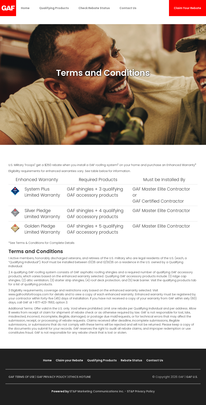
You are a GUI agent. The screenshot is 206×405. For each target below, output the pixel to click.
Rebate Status (131, 360)
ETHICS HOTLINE (79, 377)
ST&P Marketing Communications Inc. (96, 391)
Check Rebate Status (94, 8)
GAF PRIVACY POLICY (51, 377)
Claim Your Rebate (187, 8)
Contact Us (127, 8)
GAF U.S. (192, 377)
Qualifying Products (54, 8)
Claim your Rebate (69, 360)
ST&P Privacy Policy (141, 391)
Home (25, 8)
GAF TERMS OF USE (21, 377)
